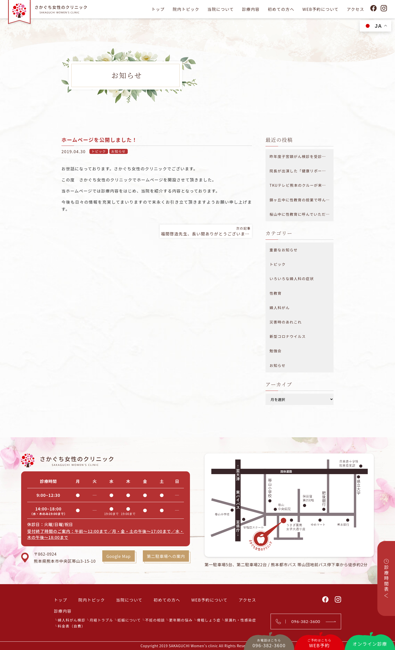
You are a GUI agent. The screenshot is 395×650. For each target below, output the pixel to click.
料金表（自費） (71, 626)
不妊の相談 (155, 619)
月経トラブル (101, 619)
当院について (220, 9)
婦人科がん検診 (71, 619)
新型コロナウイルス (288, 336)
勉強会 (276, 350)
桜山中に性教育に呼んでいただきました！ (302, 214)
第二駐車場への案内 (166, 556)
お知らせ (118, 151)
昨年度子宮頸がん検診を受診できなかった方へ (302, 156)
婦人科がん (280, 307)
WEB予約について (320, 9)
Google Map (118, 556)
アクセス (355, 9)
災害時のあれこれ (286, 321)
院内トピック (186, 9)
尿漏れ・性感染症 (240, 619)
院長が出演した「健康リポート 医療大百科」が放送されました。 (302, 170)
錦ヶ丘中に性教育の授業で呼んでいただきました (302, 199)
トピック (98, 151)
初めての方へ (281, 9)
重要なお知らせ (284, 249)
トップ (158, 9)
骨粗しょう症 (209, 619)
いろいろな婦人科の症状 (292, 278)
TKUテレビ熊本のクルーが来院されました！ (302, 185)
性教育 (276, 293)
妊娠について (129, 619)
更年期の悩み (181, 619)
